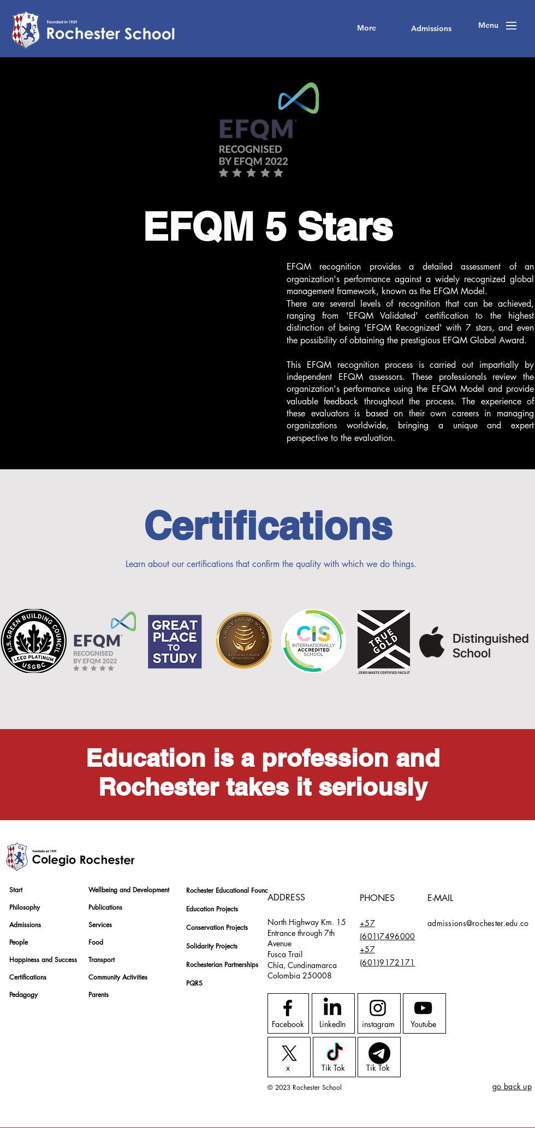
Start (15, 889)
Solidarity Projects (211, 946)
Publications (105, 907)
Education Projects (212, 909)
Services (100, 924)
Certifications (27, 977)
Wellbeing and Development (126, 889)
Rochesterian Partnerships (222, 964)
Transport (101, 959)
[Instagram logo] (378, 1008)
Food (95, 942)
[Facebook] (288, 1024)
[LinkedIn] (332, 1024)
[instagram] (378, 1024)
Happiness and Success (43, 959)
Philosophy (24, 907)
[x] (288, 1068)
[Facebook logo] (288, 1008)
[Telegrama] (379, 1053)
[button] (488, 25)
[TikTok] (335, 1053)
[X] (289, 1053)
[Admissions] (431, 28)
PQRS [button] (194, 983)
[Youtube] (423, 1024)
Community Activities (117, 977)
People (18, 942)
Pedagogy (23, 994)
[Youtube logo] (423, 1008)
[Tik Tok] (333, 1068)
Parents (98, 994)
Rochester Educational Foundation (224, 890)
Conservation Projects (217, 927)
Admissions (25, 924)
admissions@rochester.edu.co (478, 923)
